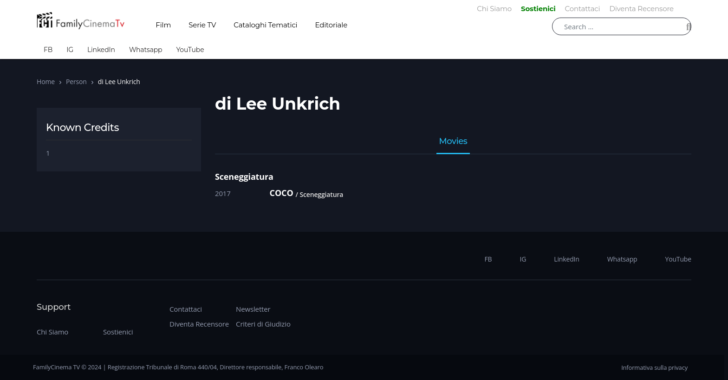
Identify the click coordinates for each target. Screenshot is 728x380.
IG (69, 50)
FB (48, 50)
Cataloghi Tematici (265, 24)
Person (76, 81)
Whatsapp (145, 50)
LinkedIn (101, 50)
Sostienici (118, 331)
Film (163, 24)
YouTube (190, 50)
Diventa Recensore (199, 323)
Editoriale (331, 24)
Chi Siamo (52, 331)
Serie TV (202, 24)
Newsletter (253, 309)
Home (46, 81)
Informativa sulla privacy (654, 367)
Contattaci (185, 309)
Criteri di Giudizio (263, 323)
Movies (453, 141)
